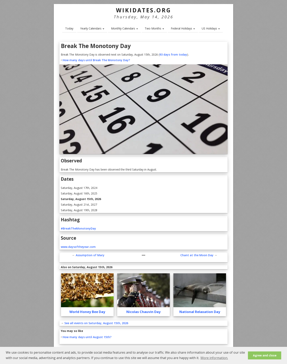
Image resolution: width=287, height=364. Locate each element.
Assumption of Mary (90, 255)
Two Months (154, 28)
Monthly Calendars (124, 28)
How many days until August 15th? (87, 337)
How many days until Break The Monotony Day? (96, 60)
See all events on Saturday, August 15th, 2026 (96, 323)
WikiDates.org (143, 10)
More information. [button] (214, 358)
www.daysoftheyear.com (78, 247)
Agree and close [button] (264, 355)
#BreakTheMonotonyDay (78, 228)
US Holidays (211, 28)
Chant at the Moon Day (196, 255)
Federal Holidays (183, 28)
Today (69, 28)
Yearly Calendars (92, 28)
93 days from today (173, 54)
